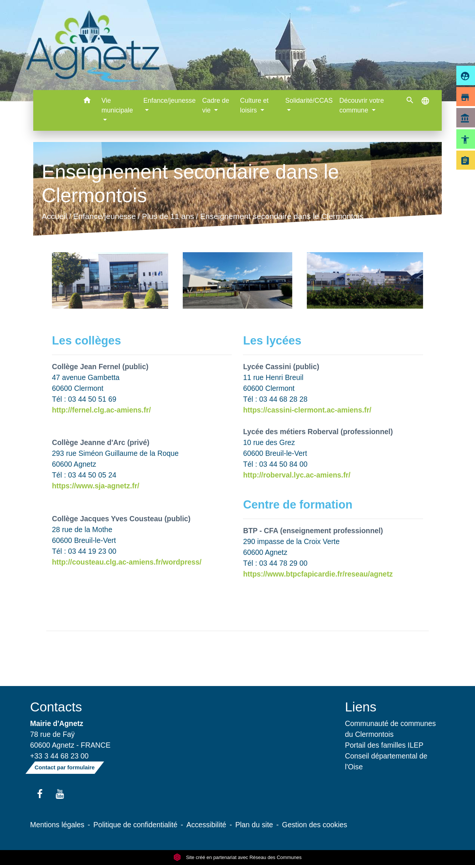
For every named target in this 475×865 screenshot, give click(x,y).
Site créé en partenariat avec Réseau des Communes (237, 857)
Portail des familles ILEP (384, 745)
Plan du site (254, 825)
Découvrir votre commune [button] (361, 105)
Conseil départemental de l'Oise (386, 761)
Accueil (54, 216)
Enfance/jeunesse (104, 216)
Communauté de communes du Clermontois (390, 728)
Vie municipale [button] (117, 105)
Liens (360, 706)
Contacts (56, 706)
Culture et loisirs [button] (254, 105)
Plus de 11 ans (168, 216)
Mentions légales (57, 825)
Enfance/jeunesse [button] (170, 100)
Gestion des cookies (314, 825)
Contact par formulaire (65, 767)
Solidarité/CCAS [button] (309, 100)
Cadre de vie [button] (215, 105)
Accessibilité (206, 825)
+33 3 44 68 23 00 (59, 756)
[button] (87, 101)
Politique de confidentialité (135, 825)
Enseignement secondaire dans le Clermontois (282, 216)
